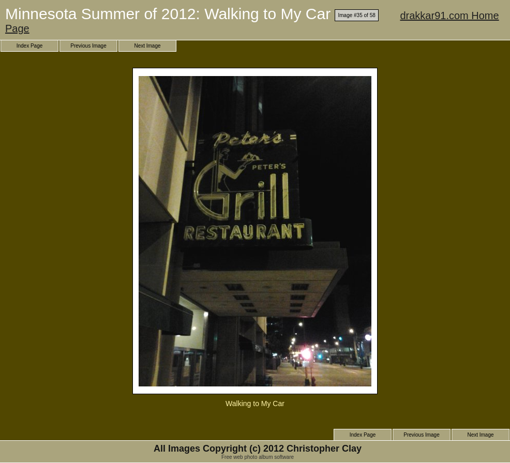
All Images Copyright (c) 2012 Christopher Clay (258, 448)
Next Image (147, 46)
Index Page (30, 46)
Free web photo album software (257, 457)
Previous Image (88, 46)
